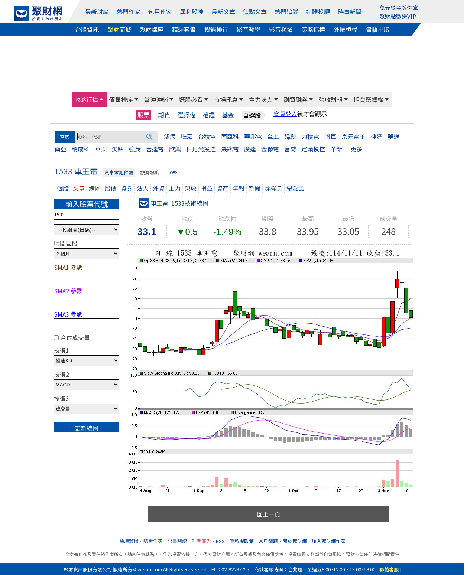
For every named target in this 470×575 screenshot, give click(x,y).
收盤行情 (86, 99)
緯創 (290, 136)
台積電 (207, 136)
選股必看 (191, 99)
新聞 (254, 188)
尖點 (118, 148)
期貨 (164, 114)
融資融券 (296, 99)
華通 (393, 136)
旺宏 (187, 136)
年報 (238, 188)
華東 (101, 148)
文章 (79, 188)
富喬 (290, 148)
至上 (273, 136)
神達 (376, 136)
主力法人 (261, 99)
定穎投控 (313, 148)
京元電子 (353, 136)
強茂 (135, 148)
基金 (228, 114)
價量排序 (121, 99)
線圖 (95, 188)
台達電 (155, 148)
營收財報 (331, 99)
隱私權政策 (242, 541)
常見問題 (268, 541)
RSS (220, 541)
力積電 (310, 136)
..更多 (354, 148)
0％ (174, 172)
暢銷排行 (216, 29)
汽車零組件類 (118, 172)
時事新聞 (350, 11)
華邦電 (253, 136)
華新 (336, 148)
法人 (143, 188)
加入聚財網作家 (329, 541)
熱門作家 (128, 11)
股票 (143, 114)
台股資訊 (87, 29)
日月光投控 (201, 148)
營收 (191, 188)
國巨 (330, 136)
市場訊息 (226, 99)
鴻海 (170, 136)
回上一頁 (269, 514)
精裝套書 (184, 29)
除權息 (273, 188)
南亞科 (230, 136)
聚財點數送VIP (397, 16)
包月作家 (160, 11)
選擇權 (186, 114)
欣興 (175, 148)
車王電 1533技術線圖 (173, 203)
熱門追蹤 (286, 11)
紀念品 (295, 188)
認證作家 (153, 541)
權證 (209, 114)
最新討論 (97, 11)
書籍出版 (378, 29)
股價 (111, 188)
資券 (127, 188)
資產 (222, 188)
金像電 (270, 148)
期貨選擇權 (368, 99)
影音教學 (248, 29)
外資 (159, 188)
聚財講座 (151, 29)
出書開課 (177, 541)
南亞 (61, 148)
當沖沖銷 (156, 99)
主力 (175, 188)
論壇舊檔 (129, 541)
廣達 (250, 148)
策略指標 (313, 29)
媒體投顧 (318, 11)
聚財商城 (119, 29)
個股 (63, 188)
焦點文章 (255, 11)
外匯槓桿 (345, 29)
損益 (207, 188)
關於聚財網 (295, 541)
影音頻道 (281, 29)
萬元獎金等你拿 (398, 8)
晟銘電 (230, 148)
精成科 (81, 148)
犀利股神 (192, 11)
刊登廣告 (201, 541)
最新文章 (223, 11)
